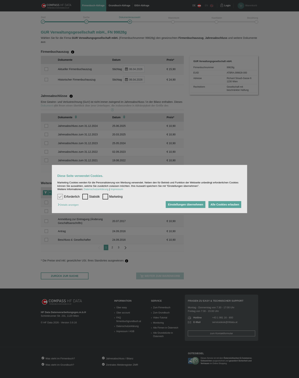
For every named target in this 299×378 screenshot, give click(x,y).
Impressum (117, 189)
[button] (69, 204)
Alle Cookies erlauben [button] (224, 204)
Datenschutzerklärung (96, 189)
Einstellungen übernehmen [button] (185, 204)
